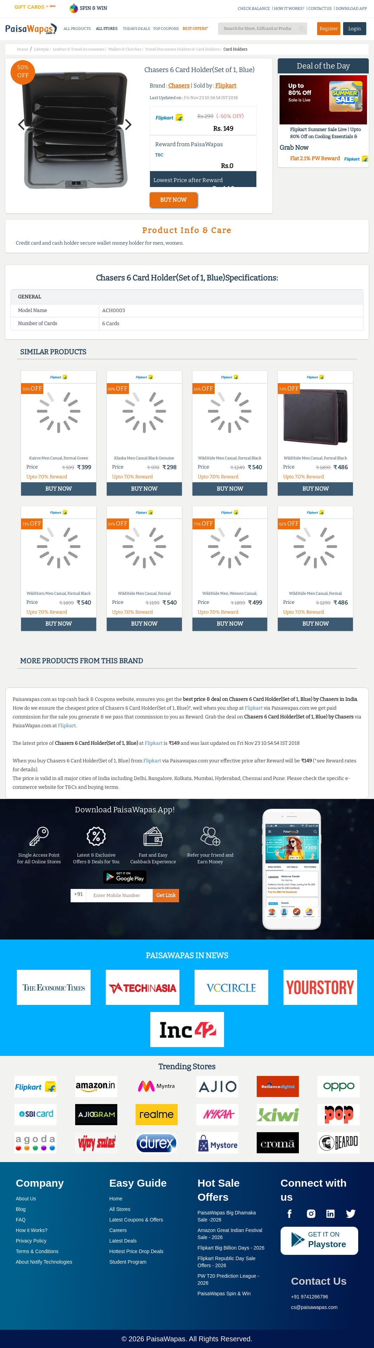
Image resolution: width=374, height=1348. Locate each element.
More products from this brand (81, 661)
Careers (118, 1230)
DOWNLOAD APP (351, 8)
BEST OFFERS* (195, 28)
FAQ (21, 1220)
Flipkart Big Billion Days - (231, 1248)
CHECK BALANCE (254, 8)
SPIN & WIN (88, 8)
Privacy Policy (31, 1241)
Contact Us (319, 1281)
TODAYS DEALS (136, 28)
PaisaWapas (165, 1339)
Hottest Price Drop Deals (136, 1251)
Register (329, 29)
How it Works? (31, 1230)
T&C (159, 155)
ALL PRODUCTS (77, 28)
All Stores (119, 1209)
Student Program (127, 1262)
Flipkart (225, 85)
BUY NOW (173, 199)
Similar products (53, 352)
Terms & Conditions (37, 1251)
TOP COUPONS (166, 28)
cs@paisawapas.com (314, 1307)
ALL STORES (106, 28)
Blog (21, 1209)
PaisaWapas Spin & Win (224, 1293)
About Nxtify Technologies (44, 1262)
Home (115, 1198)
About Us (26, 1198)
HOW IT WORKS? (289, 8)
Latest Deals (123, 1241)
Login (354, 29)
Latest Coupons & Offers (136, 1220)
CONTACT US (320, 8)
